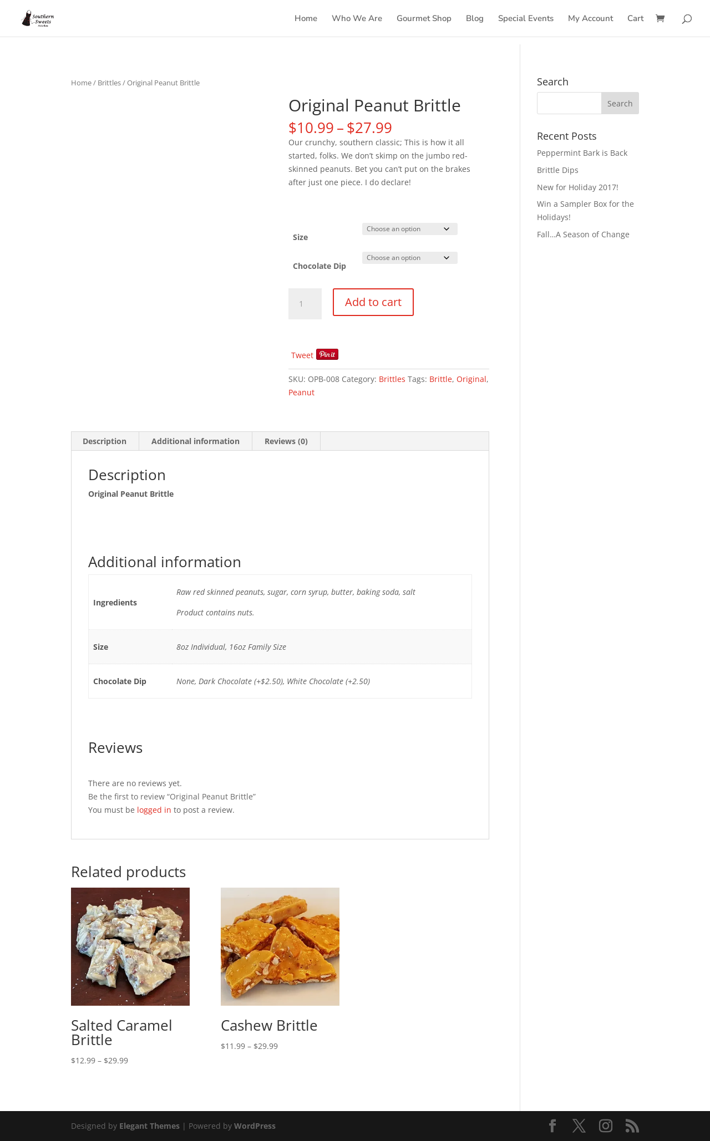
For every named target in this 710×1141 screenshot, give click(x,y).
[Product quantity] (305, 303)
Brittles (109, 83)
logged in (154, 809)
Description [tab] (104, 441)
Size (300, 237)
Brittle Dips (558, 170)
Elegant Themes (149, 1125)
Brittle (440, 379)
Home (306, 19)
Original (471, 379)
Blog (475, 19)
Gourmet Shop (424, 19)
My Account (590, 19)
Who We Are (357, 19)
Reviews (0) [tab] (286, 441)
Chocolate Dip (319, 266)
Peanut (301, 392)
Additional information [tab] (195, 441)
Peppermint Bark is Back (582, 152)
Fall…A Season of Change (583, 234)
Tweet (302, 355)
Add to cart (373, 301)
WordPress (255, 1125)
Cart (635, 19)
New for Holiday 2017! (577, 187)
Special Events (526, 19)
